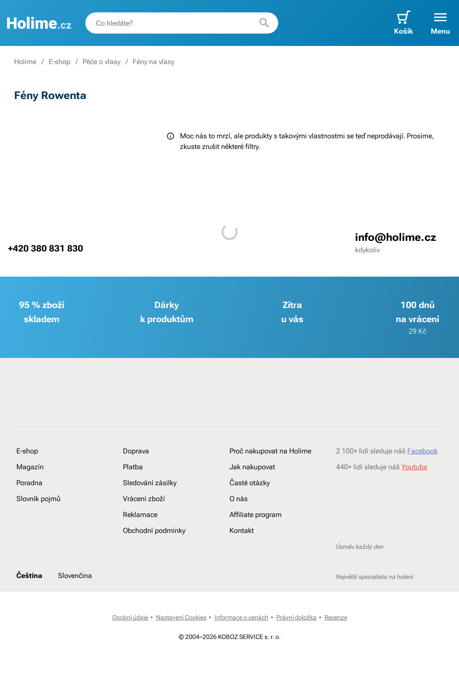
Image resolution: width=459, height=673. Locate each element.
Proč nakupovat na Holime (270, 451)
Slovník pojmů (38, 498)
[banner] (39, 23)
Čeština (29, 575)
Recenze (336, 617)
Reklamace (140, 514)
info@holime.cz (395, 237)
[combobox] (181, 23)
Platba (133, 467)
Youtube (414, 467)
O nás (239, 498)
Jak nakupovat (252, 467)
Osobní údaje (130, 617)
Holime (25, 61)
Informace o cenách (241, 617)
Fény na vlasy (153, 61)
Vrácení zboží (144, 498)
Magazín (30, 467)
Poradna (29, 483)
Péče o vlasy (101, 61)
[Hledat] (264, 23)
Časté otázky (250, 483)
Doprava (136, 451)
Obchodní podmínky (154, 530)
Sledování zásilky (149, 483)
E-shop (59, 61)
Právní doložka (296, 617)
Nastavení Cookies (181, 617)
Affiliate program (256, 514)
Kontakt (242, 530)
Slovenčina (75, 575)
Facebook (422, 451)
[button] (440, 23)
